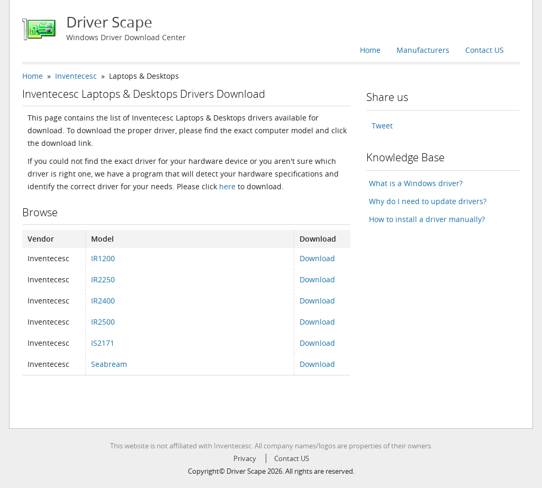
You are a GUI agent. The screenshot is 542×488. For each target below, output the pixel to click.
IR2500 (103, 322)
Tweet (382, 126)
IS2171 (102, 343)
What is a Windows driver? (416, 183)
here (227, 186)
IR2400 (103, 301)
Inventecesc (76, 76)
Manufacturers (422, 50)
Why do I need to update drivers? (427, 201)
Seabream (109, 364)
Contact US (484, 50)
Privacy (244, 458)
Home (370, 50)
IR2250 (103, 279)
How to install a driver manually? (427, 219)
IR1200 (103, 258)
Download (317, 258)
